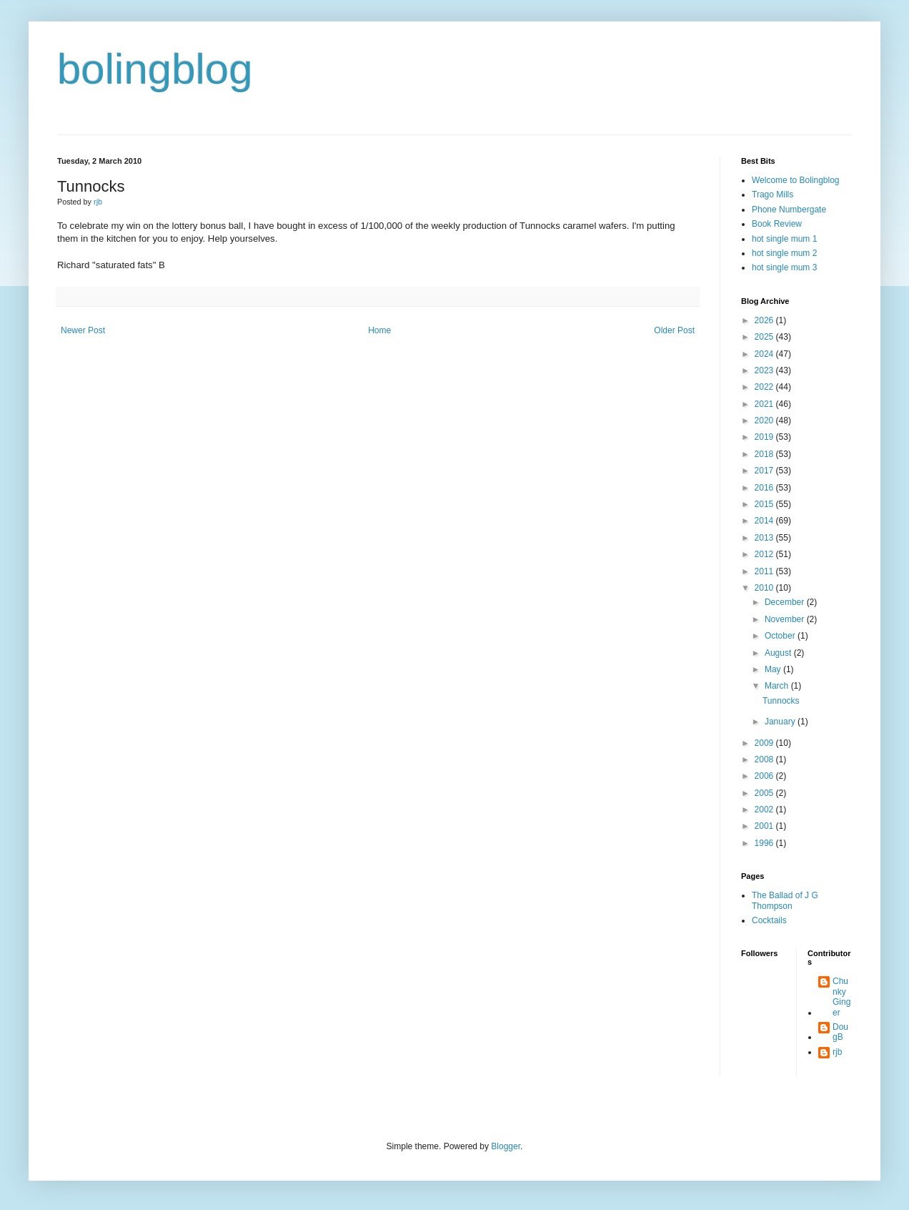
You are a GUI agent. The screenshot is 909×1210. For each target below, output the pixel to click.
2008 (765, 759)
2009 (765, 743)
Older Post (674, 330)
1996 (765, 843)
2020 (765, 420)
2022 (765, 387)
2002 (765, 810)
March (778, 686)
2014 (765, 521)
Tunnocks (781, 701)
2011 (765, 571)
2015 (765, 504)
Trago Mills (772, 195)
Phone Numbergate (789, 210)
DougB (840, 1032)
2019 (765, 437)
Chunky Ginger (841, 996)
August (779, 653)
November (786, 619)
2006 (765, 776)
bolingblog (155, 69)
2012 (765, 554)
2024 (765, 354)
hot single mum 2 (784, 253)
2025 (765, 337)
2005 (765, 793)
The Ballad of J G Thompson (785, 900)
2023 (765, 370)
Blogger (505, 1146)
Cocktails (769, 920)
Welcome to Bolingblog (796, 180)
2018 (765, 454)
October (781, 636)
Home (379, 330)
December (786, 602)
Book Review (777, 224)
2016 (765, 488)
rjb (837, 1052)
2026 (765, 320)
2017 (765, 471)
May (774, 669)
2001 (765, 826)
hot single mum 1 (784, 239)
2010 (765, 588)
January (781, 722)
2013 (765, 538)
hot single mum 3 (784, 267)
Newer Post (83, 330)
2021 (765, 404)
